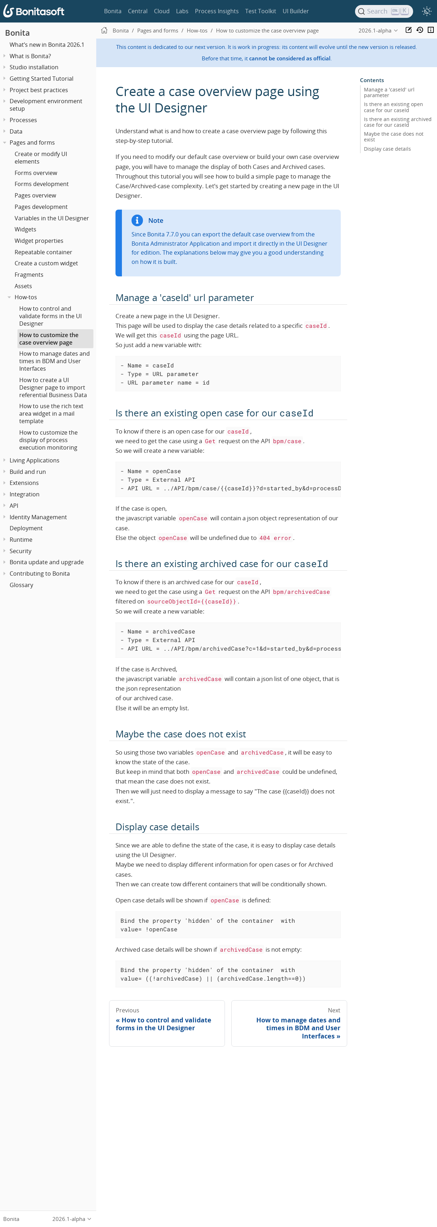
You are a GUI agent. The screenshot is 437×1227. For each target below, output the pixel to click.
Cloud (162, 11)
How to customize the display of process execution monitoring (48, 440)
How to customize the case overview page (48, 338)
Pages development (41, 207)
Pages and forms (32, 142)
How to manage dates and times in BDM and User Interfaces (54, 361)
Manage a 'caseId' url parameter (389, 92)
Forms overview (36, 173)
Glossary (21, 585)
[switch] (427, 11)
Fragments (29, 275)
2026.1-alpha (375, 30)
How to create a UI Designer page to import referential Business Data (53, 387)
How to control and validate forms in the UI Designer (50, 316)
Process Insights (217, 11)
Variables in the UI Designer (52, 218)
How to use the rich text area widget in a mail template (51, 413)
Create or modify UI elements (41, 157)
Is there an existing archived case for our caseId (398, 122)
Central (138, 11)
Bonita (113, 11)
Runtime (21, 540)
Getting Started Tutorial (41, 78)
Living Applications (35, 460)
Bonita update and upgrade (47, 562)
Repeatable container (43, 252)
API (14, 506)
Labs (182, 11)
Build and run (28, 472)
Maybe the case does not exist (393, 137)
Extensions (24, 483)
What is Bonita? (30, 56)
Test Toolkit (260, 11)
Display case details (387, 148)
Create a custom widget (46, 263)
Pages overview (35, 195)
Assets (23, 286)
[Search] (384, 11)
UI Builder (296, 11)
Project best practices (39, 90)
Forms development (42, 184)
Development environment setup (46, 104)
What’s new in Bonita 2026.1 (47, 45)
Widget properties (39, 241)
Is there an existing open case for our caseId (393, 107)
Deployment (26, 528)
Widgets (25, 229)
